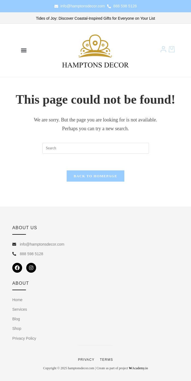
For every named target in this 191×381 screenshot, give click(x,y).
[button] (23, 50)
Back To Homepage (95, 176)
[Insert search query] (95, 148)
